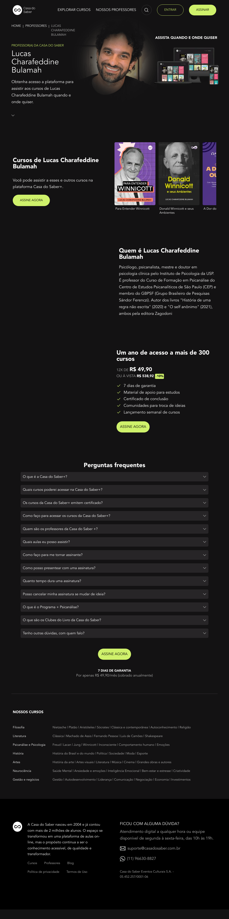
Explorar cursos (73, 9)
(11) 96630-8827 (141, 868)
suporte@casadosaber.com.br (153, 858)
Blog (70, 873)
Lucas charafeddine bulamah (63, 30)
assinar (202, 10)
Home (16, 26)
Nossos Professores (116, 9)
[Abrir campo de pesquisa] (147, 10)
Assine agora (31, 200)
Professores (36, 26)
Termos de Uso (76, 881)
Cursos (32, 873)
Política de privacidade (43, 881)
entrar (170, 10)
